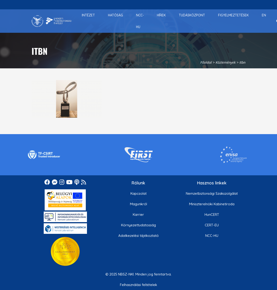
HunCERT (212, 214)
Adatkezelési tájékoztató (138, 235)
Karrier (138, 214)
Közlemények (226, 62)
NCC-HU (211, 235)
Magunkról (138, 204)
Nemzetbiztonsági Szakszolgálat (212, 193)
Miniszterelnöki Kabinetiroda (211, 204)
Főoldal (206, 62)
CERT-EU (212, 225)
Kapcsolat (138, 193)
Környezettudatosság (138, 225)
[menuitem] (88, 15)
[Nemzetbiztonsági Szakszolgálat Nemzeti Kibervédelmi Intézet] (52, 21)
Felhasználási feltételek (138, 285)
